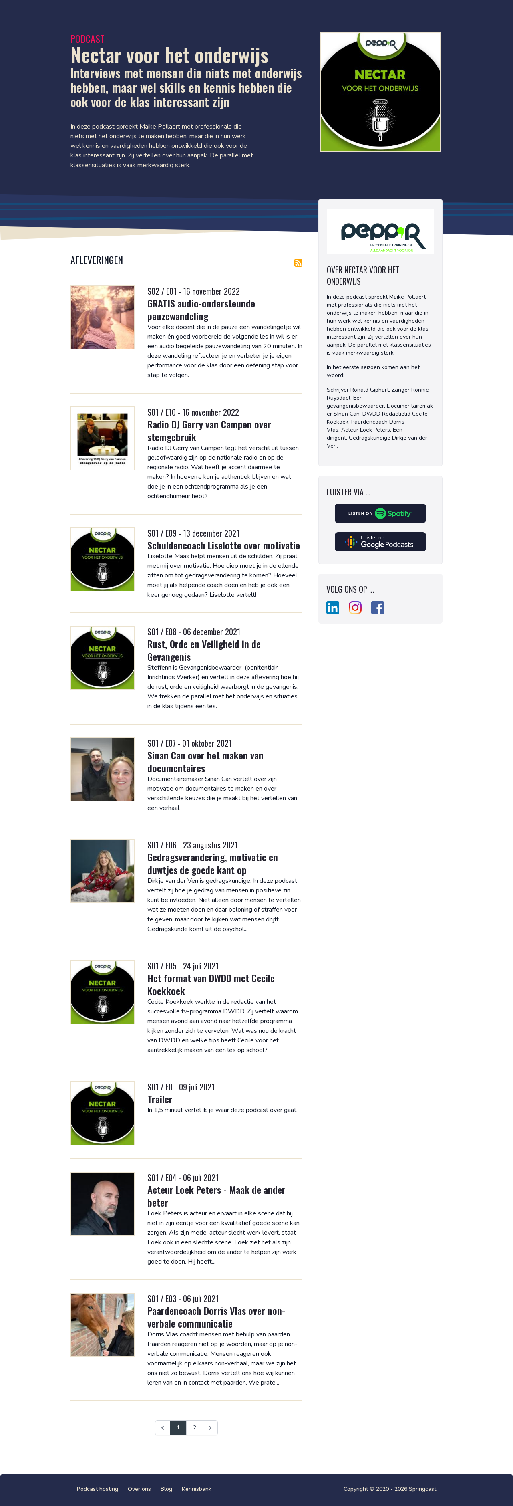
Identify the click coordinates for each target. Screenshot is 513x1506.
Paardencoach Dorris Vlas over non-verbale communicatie (216, 1316)
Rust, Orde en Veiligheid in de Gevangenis (204, 650)
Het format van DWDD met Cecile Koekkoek (211, 984)
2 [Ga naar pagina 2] (194, 1427)
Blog (166, 1489)
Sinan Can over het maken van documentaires (205, 761)
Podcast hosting (97, 1489)
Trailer (160, 1099)
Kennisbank (196, 1489)
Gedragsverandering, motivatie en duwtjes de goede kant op (212, 863)
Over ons (139, 1489)
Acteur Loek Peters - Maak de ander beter (216, 1195)
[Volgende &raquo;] (210, 1427)
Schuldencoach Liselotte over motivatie (223, 545)
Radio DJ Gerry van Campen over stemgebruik (209, 430)
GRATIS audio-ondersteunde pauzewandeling (201, 309)
